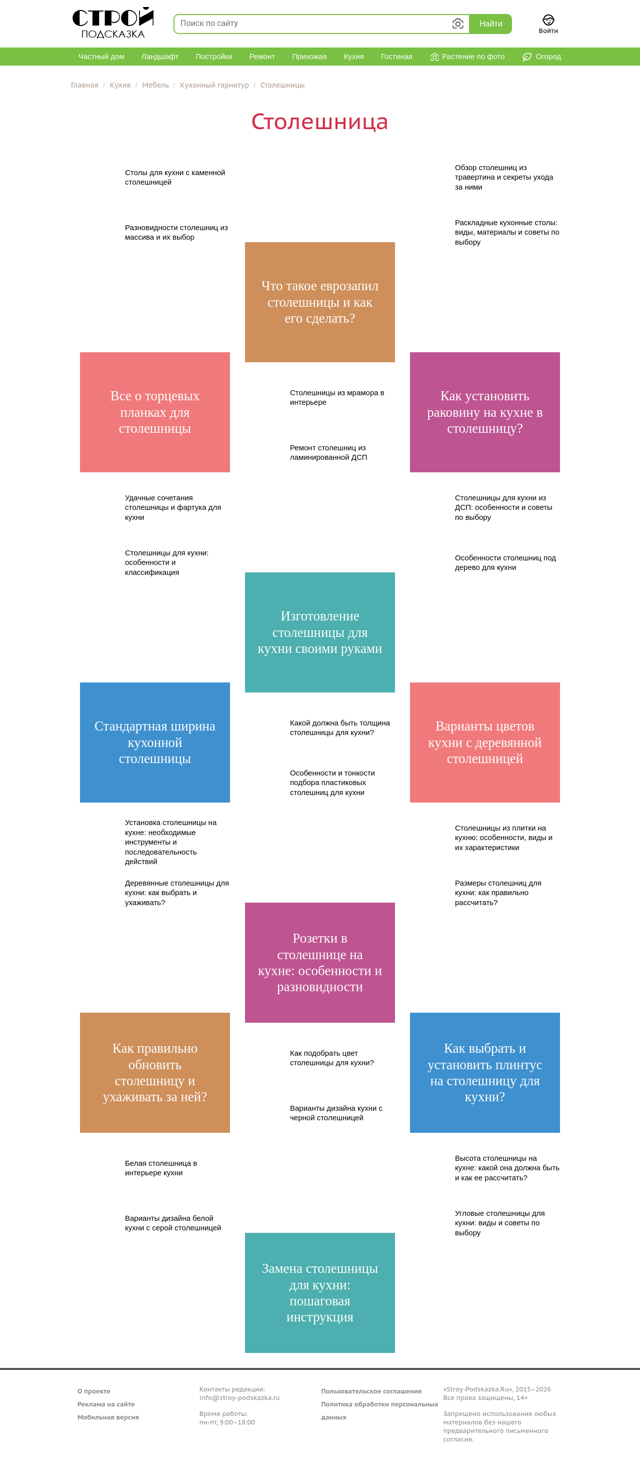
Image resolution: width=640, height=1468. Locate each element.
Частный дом (101, 56)
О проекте (94, 1391)
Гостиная (396, 56)
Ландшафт (160, 56)
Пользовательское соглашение (372, 1391)
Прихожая (309, 56)
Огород (541, 57)
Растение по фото (467, 57)
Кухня (354, 56)
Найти (491, 24)
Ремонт (263, 56)
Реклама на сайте (106, 1404)
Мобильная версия (108, 1417)
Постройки (214, 56)
